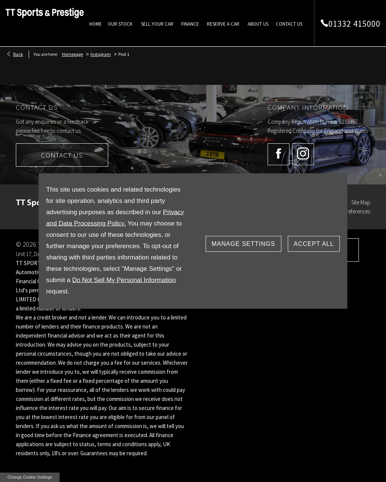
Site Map (360, 202)
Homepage (72, 54)
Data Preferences (350, 211)
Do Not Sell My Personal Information (124, 280)
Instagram (100, 54)
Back (18, 54)
